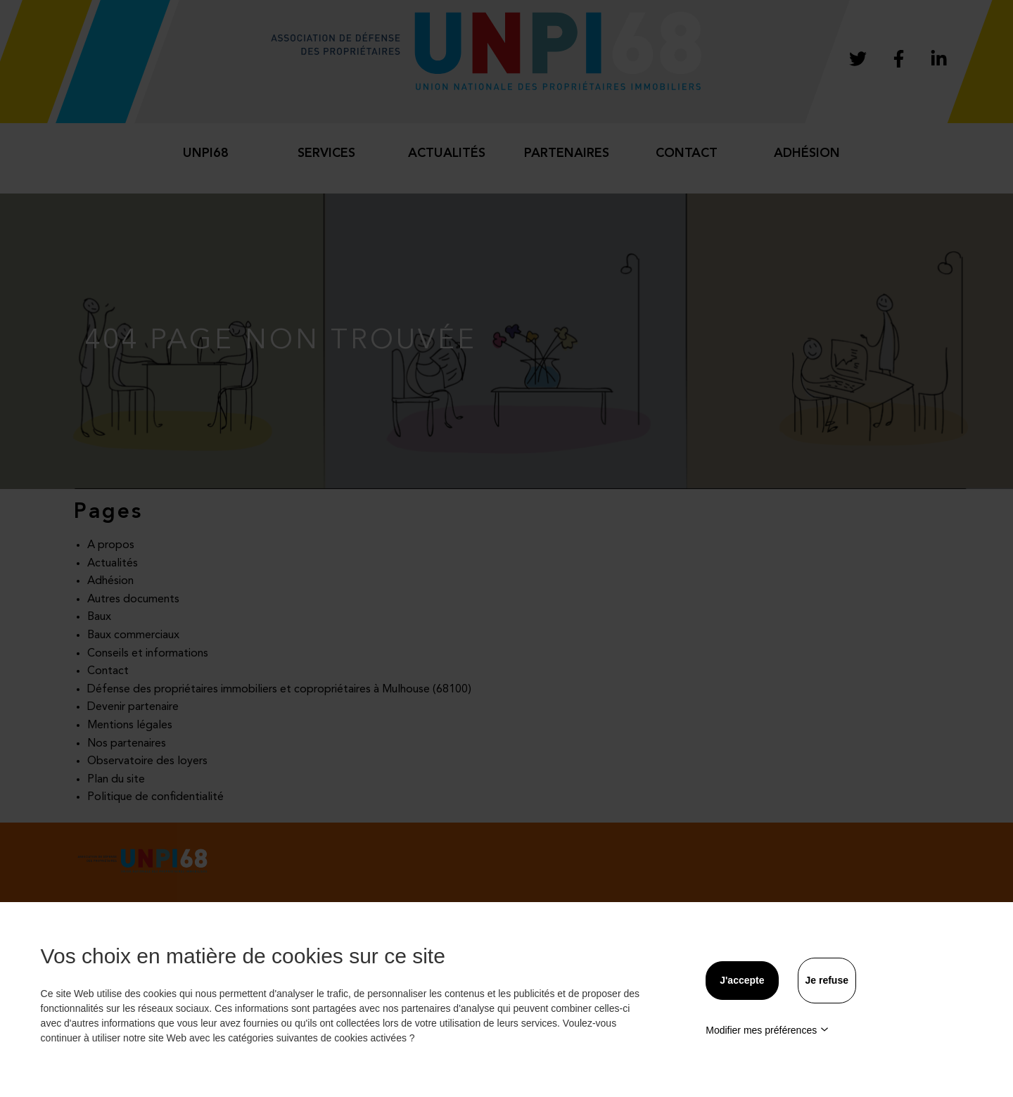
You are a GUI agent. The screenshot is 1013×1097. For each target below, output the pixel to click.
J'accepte (742, 980)
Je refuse (826, 980)
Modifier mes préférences (767, 1030)
